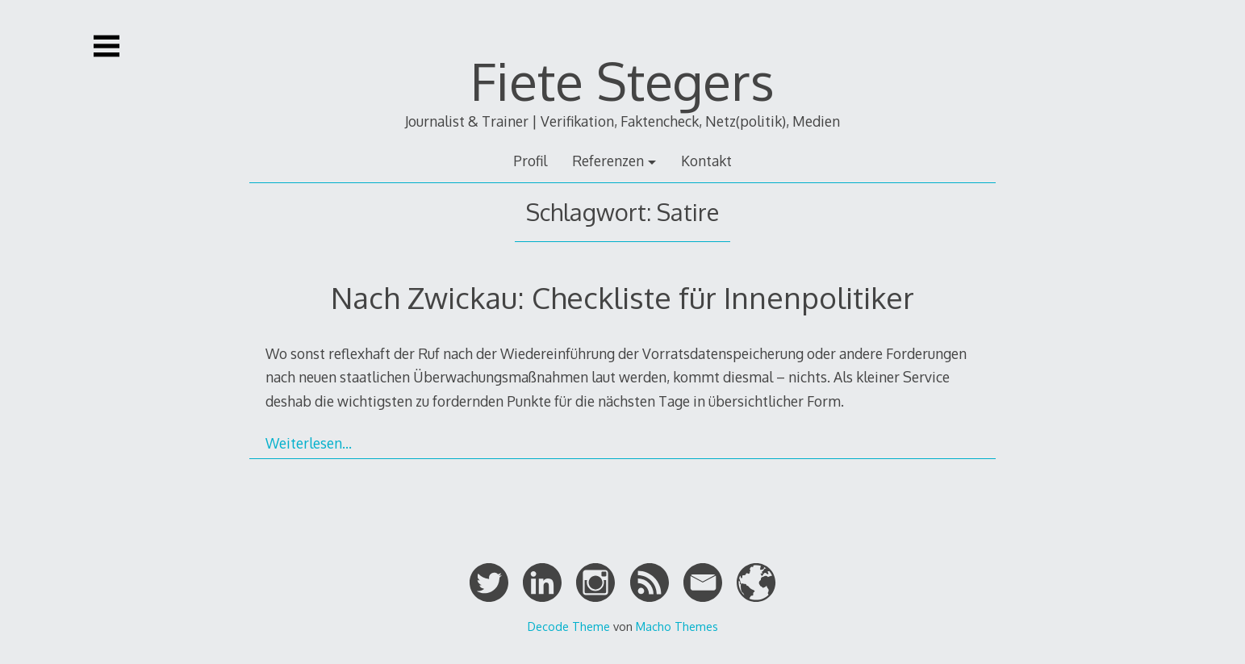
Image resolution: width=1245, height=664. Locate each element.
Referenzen (608, 160)
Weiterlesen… (308, 443)
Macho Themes (677, 626)
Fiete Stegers (622, 80)
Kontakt (706, 160)
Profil (530, 160)
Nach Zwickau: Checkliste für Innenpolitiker (622, 297)
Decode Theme (569, 626)
